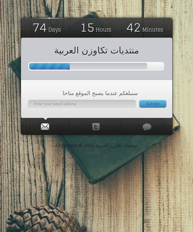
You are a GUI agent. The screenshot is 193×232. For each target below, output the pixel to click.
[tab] (45, 125)
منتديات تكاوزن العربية (96, 50)
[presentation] (45, 125)
